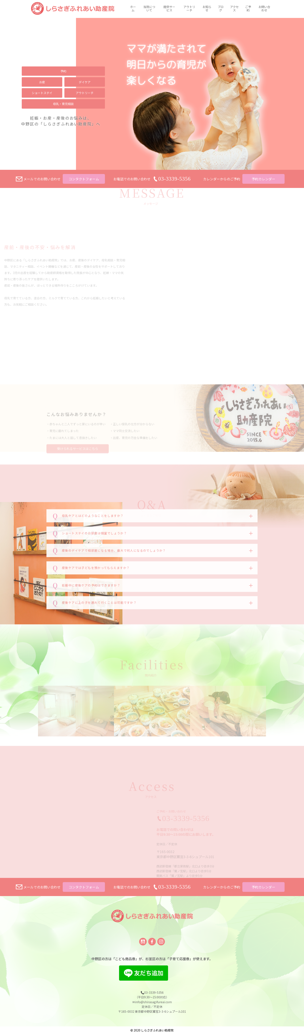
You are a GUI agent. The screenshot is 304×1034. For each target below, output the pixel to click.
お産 (42, 82)
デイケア (85, 82)
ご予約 (248, 9)
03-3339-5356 (174, 887)
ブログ (221, 9)
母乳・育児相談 (63, 104)
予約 (63, 71)
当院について (149, 9)
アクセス (234, 9)
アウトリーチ (189, 9)
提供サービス (169, 9)
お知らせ (206, 9)
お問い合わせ (264, 9)
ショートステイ (42, 93)
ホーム (133, 9)
